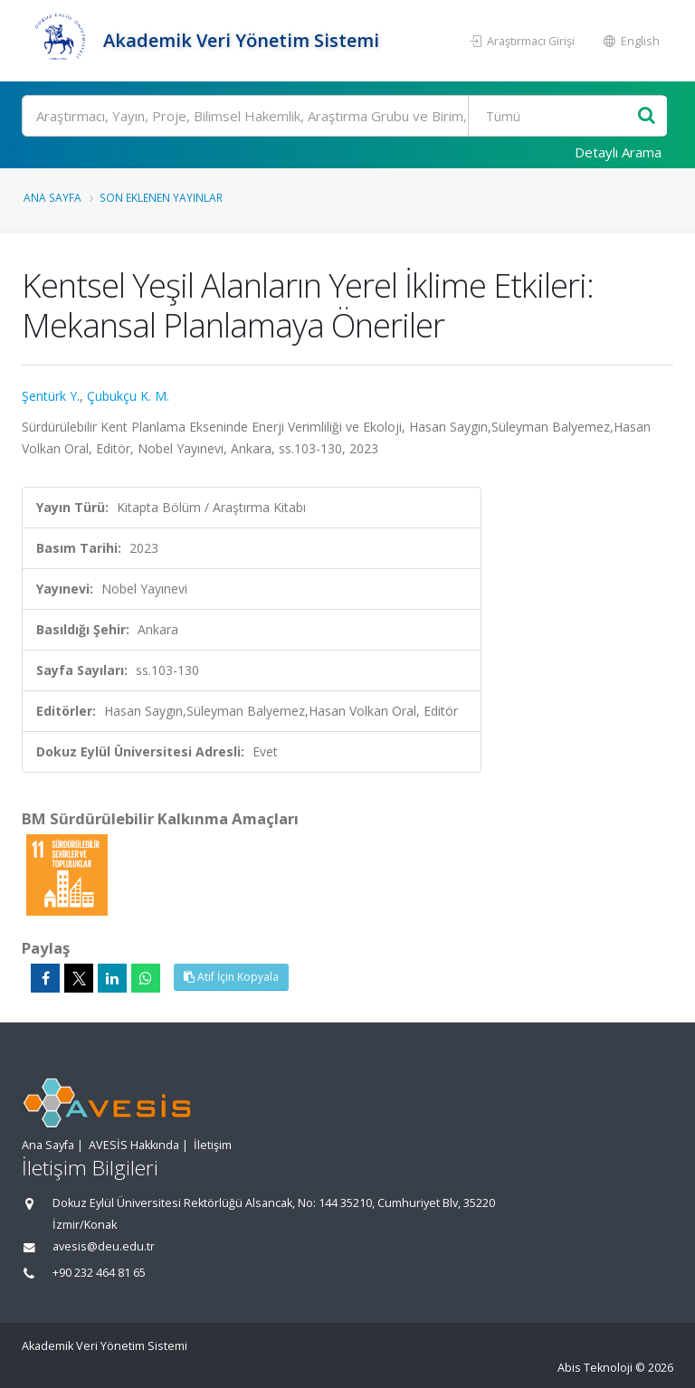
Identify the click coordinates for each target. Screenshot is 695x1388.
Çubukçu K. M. (128, 395)
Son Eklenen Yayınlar (161, 197)
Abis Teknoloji (595, 1367)
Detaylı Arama (618, 152)
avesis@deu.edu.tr (103, 1246)
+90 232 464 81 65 (99, 1272)
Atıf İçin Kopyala (231, 976)
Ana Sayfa (52, 197)
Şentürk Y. (51, 395)
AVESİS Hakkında (134, 1145)
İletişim (213, 1145)
